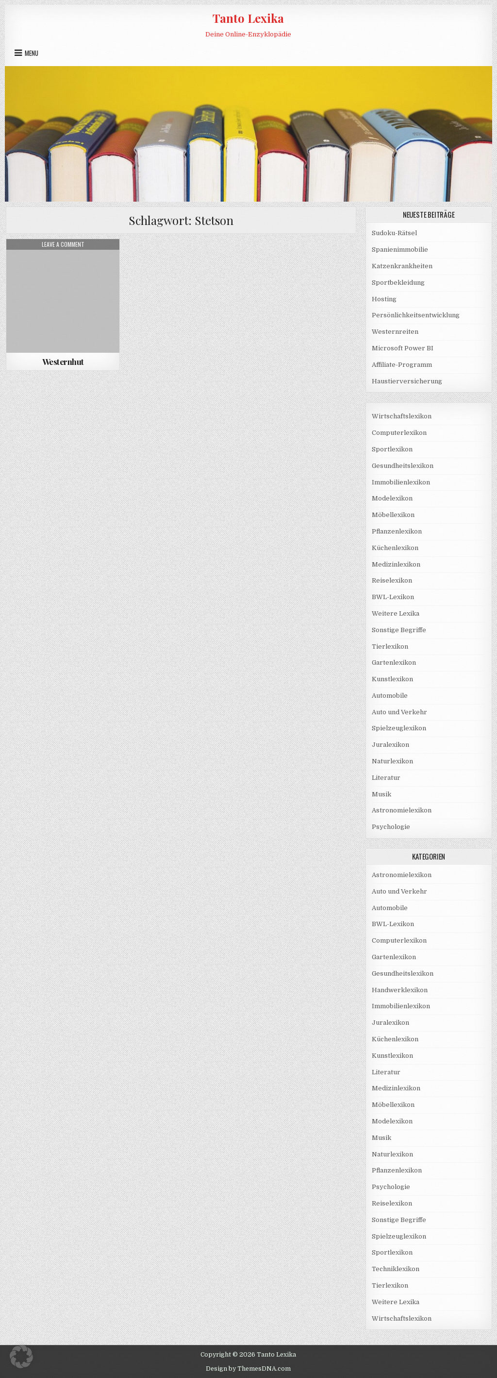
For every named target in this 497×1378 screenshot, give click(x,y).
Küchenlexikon (395, 547)
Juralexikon (390, 744)
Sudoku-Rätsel (394, 233)
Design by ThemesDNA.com (248, 1368)
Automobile (390, 695)
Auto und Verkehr (399, 712)
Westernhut (63, 361)
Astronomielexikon (401, 810)
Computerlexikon (399, 432)
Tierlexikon (390, 646)
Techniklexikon (395, 1269)
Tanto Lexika (248, 18)
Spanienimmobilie (400, 249)
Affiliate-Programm (402, 364)
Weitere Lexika (395, 613)
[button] (21, 1356)
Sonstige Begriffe (399, 630)
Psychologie (391, 826)
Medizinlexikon (396, 564)
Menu (31, 53)
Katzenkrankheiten (402, 266)
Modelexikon (392, 498)
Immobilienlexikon (401, 482)
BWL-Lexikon (393, 597)
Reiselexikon (392, 580)
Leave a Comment (63, 244)
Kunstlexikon (392, 679)
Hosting (384, 299)
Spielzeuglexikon (399, 728)
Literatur (386, 777)
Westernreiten (395, 331)
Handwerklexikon (400, 990)
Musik (381, 794)
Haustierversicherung (407, 381)
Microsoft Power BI (402, 348)
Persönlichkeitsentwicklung (416, 315)
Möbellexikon (393, 514)
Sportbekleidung (398, 282)
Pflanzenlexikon (397, 531)
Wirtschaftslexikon (401, 416)
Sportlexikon (392, 449)
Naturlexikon (392, 761)
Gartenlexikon (394, 662)
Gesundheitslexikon (402, 465)
